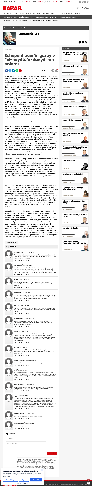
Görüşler (64, 13)
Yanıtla (18, 260)
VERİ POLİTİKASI (73, 485)
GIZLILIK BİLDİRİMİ (64, 485)
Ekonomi (28, 13)
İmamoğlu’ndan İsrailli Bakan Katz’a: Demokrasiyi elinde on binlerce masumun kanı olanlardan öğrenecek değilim (45, 17)
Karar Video (55, 13)
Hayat (48, 13)
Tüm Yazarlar (22, 28)
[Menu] (79, 13)
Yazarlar (16, 13)
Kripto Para (36, 13)
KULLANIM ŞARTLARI (52, 485)
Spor (43, 13)
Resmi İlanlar (73, 13)
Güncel (8, 13)
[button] (42, 70)
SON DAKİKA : (7, 17)
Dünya (22, 13)
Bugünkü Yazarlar (9, 28)
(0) (23, 260)
